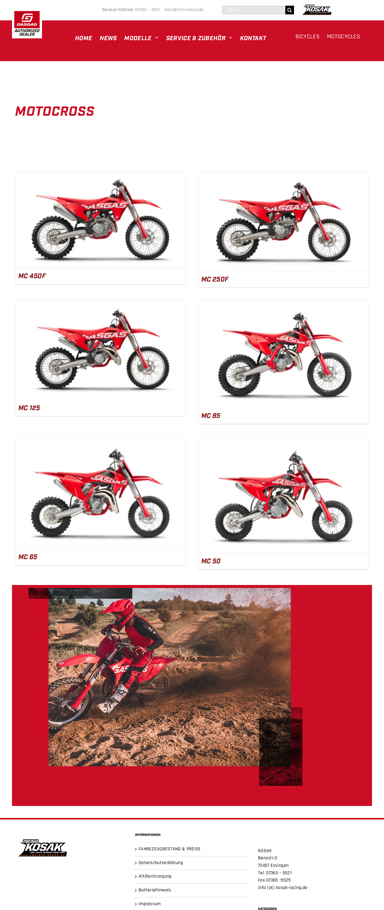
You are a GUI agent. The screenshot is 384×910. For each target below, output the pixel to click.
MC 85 (210, 415)
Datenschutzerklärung (161, 863)
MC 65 (28, 556)
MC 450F (32, 275)
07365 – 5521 (149, 10)
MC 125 (29, 407)
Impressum (150, 904)
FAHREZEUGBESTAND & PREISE (170, 849)
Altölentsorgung (155, 876)
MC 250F (215, 279)
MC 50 (211, 560)
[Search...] (253, 10)
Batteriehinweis (155, 890)
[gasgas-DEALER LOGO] (27, 10)
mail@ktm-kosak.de (184, 10)
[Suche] (289, 10)
